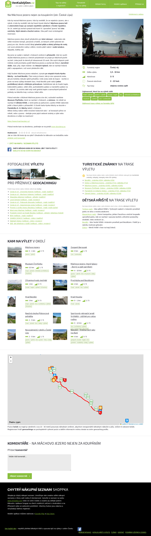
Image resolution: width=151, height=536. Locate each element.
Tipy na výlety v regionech (58, 4)
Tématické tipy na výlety (79, 4)
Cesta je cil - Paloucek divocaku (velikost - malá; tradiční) (32, 202)
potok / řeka (43, 340)
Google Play (40, 514)
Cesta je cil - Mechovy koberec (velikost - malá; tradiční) (32, 194)
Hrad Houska (76, 297)
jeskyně (73, 340)
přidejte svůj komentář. (16, 138)
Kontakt (121, 532)
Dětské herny (99, 4)
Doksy (84, 227)
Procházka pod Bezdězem (82, 280)
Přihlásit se (138, 4)
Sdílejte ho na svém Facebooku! (27, 151)
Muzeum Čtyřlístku (33, 264)
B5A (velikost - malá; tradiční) (21, 216)
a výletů (106, 532)
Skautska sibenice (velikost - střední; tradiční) (28, 197)
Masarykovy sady (89, 214)
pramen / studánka (77, 342)
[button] (86, 395)
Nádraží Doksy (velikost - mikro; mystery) (26, 221)
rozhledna (42, 304)
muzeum (86, 99)
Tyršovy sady (87, 209)
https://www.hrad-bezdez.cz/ (19, 121)
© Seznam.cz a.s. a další (135, 424)
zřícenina (44, 287)
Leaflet (123, 424)
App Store (50, 514)
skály (93, 274)
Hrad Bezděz (31, 297)
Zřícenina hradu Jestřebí (36, 280)
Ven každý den (10, 529)
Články (114, 532)
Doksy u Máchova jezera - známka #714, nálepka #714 (106, 183)
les (121, 95)
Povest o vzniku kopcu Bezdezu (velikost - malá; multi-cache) (34, 208)
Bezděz (85, 222)
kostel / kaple (113, 95)
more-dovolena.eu (58, 127)
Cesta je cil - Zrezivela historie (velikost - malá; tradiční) (31, 192)
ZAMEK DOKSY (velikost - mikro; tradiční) (26, 218)
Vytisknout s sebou (136, 14)
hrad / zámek (88, 95)
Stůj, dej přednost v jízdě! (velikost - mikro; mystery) (30, 223)
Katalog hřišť (97, 532)
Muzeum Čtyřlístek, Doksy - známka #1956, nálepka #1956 (108, 188)
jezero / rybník (100, 95)
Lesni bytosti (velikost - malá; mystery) (25, 200)
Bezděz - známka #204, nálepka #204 (99, 180)
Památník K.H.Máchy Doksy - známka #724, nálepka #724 (108, 191)
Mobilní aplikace (119, 4)
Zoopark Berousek (79, 247)
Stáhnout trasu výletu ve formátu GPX (98, 103)
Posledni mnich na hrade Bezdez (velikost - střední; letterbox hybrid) (36, 213)
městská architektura (132, 95)
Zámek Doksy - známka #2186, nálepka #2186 (103, 193)
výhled (94, 99)
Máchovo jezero (32, 247)
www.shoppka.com (15, 501)
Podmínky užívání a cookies (135, 532)
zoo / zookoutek (105, 99)
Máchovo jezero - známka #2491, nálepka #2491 (104, 186)
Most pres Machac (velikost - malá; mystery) (27, 210)
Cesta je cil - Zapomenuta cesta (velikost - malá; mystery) (32, 205)
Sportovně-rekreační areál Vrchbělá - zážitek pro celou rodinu (83, 316)
